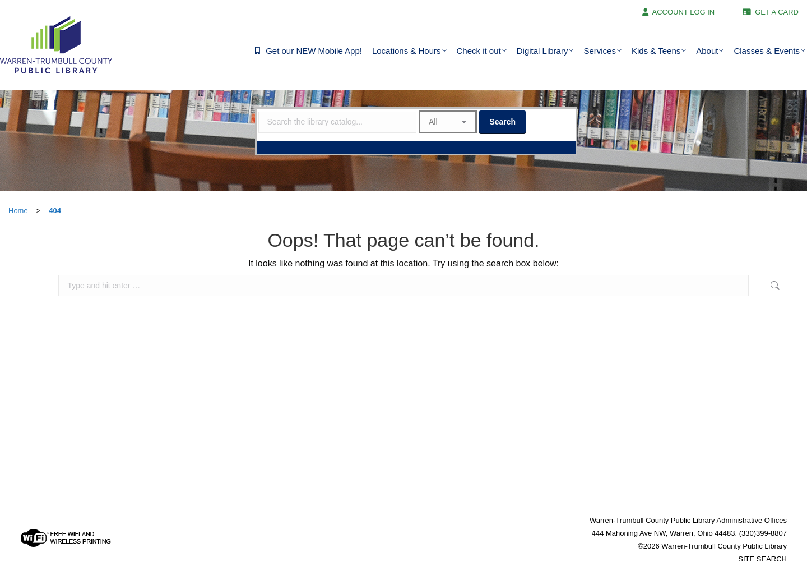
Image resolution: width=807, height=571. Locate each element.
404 (55, 210)
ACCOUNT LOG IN (683, 12)
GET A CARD (777, 12)
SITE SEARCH (762, 559)
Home (18, 210)
